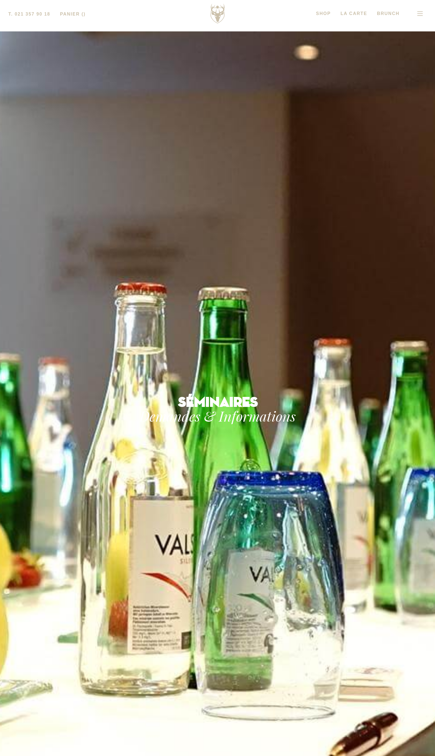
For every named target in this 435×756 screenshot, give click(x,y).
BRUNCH (388, 13)
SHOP (323, 13)
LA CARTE (353, 13)
